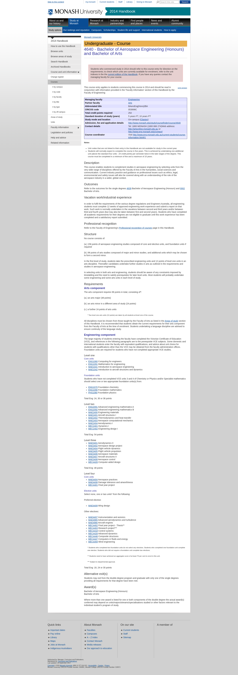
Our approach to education (99, 648)
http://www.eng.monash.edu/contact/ (145, 131)
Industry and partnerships (117, 22)
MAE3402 (93, 446)
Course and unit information (64, 72)
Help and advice (58, 137)
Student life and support (128, 30)
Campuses (96, 30)
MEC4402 (93, 525)
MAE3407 (93, 456)
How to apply (170, 30)
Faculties (91, 630)
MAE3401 (93, 443)
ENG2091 (93, 407)
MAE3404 (93, 448)
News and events (156, 22)
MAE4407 (93, 517)
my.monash (91, 2)
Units (53, 122)
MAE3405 (93, 451)
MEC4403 (93, 528)
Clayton (144, 119)
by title (56, 102)
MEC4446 (93, 536)
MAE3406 (93, 454)
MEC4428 (93, 533)
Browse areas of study (61, 56)
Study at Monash (74, 22)
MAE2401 (93, 415)
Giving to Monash (144, 2)
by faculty (58, 97)
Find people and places (137, 22)
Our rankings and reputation (76, 30)
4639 (129, 188)
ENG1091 (93, 364)
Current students (107, 2)
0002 (182, 188)
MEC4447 (93, 539)
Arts (130, 103)
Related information (60, 143)
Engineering (134, 99)
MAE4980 (93, 522)
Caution (100, 665)
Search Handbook (59, 61)
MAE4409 (93, 505)
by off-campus (59, 112)
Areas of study (57, 117)
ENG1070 (93, 387)
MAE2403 (93, 420)
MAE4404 (93, 479)
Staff (120, 2)
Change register (57, 77)
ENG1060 (93, 361)
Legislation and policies (62, 132)
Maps (53, 641)
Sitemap (127, 637)
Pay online (55, 634)
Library (130, 2)
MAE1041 (93, 367)
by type (57, 107)
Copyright (51, 665)
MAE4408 (93, 482)
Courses (54, 82)
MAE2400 (93, 412)
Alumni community (177, 22)
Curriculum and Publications (67, 661)
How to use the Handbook (63, 46)
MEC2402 (93, 429)
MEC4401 (93, 485)
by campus (58, 87)
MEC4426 (93, 462)
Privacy (107, 665)
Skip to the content (56, 2)
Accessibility (92, 665)
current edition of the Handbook (122, 74)
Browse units (57, 51)
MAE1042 (93, 369)
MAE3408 (93, 459)
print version (182, 88)
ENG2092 (93, 409)
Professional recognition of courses (135, 228)
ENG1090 (93, 390)
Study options (55, 30)
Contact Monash (94, 641)
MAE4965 (93, 520)
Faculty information (60, 127)
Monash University (93, 37)
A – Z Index (92, 637)
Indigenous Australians (61, 648)
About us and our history (56, 22)
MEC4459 (93, 542)
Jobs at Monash (57, 644)
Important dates (57, 630)
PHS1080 (93, 392)
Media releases (94, 644)
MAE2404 (93, 423)
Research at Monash (96, 22)
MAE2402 (93, 418)
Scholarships (109, 30)
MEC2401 (93, 426)
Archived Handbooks (60, 67)
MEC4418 (93, 531)
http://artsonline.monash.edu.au (143, 129)
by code (57, 92)
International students (152, 30)
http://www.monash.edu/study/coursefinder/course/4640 (154, 123)
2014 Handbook (122, 11)
